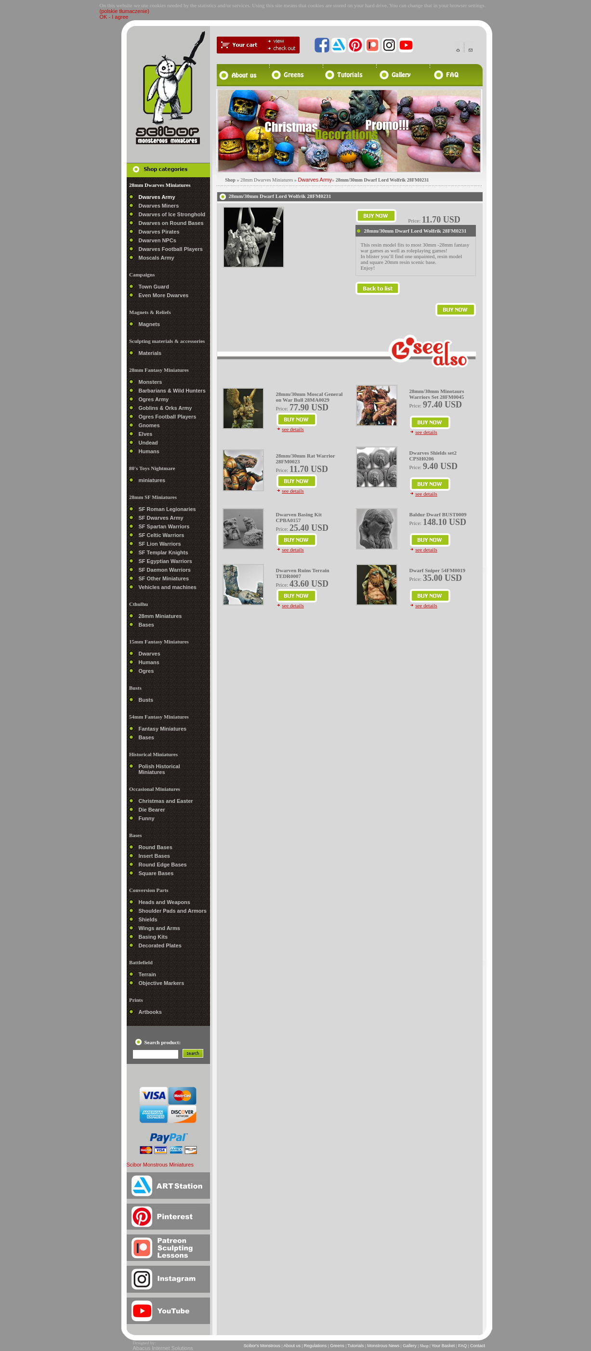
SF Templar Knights (163, 552)
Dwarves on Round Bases (171, 223)
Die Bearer (152, 810)
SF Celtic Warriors (161, 535)
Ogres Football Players (168, 417)
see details (293, 429)
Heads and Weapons (164, 902)
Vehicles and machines (168, 587)
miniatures (152, 480)
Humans (149, 451)
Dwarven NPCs (157, 240)
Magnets (149, 324)
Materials (150, 353)
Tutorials (355, 1345)
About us (292, 1345)
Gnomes (149, 425)
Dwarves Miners (159, 206)
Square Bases (156, 873)
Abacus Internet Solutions (163, 1348)
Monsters (150, 382)
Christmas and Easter (166, 801)
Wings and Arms (159, 928)
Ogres (146, 671)
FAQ (462, 1345)
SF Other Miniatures (164, 578)
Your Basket (443, 1345)
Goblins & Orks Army (165, 408)
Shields (148, 919)
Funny (147, 818)
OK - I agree (114, 17)
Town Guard (154, 286)
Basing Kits (153, 937)
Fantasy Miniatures (163, 729)
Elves (146, 434)
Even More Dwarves (164, 295)
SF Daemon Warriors (165, 570)
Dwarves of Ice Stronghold (172, 214)
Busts (146, 700)
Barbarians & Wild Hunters (172, 390)
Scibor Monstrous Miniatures (160, 1164)
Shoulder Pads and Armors (173, 911)
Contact (477, 1345)
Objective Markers (161, 983)
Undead (148, 443)
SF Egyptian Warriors (165, 561)
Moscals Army (156, 258)
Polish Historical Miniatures (159, 769)
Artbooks (150, 1012)
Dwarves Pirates (159, 232)
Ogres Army (154, 399)
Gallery (410, 1345)
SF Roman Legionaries (167, 509)
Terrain (147, 974)
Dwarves (149, 653)
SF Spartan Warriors (164, 526)
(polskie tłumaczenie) (124, 11)
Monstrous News (383, 1345)
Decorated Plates (160, 945)
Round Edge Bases (163, 864)
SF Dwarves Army (161, 518)
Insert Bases (154, 856)
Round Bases (155, 847)
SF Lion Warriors (160, 544)
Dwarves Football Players (171, 249)
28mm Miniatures (160, 616)
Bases (146, 625)
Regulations (315, 1345)
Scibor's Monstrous (261, 1345)
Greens (337, 1345)
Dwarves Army (157, 197)
